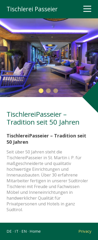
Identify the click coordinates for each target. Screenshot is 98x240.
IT (17, 231)
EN (24, 231)
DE (9, 231)
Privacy (83, 231)
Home (35, 231)
